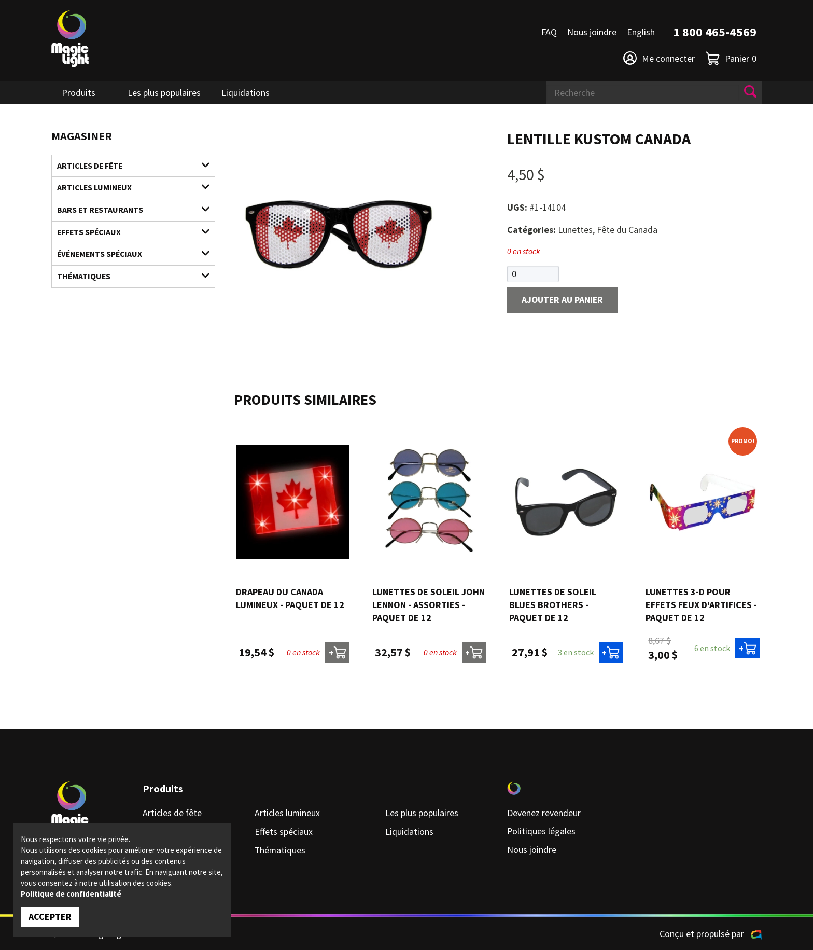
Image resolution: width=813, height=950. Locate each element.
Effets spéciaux (127, 233)
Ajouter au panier (564, 301)
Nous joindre (591, 32)
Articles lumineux (127, 188)
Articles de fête (127, 166)
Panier (730, 58)
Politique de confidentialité (71, 894)
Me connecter (659, 58)
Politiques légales (541, 831)
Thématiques (127, 278)
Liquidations (245, 93)
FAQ (549, 32)
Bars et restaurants (127, 210)
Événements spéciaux (127, 255)
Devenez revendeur (544, 813)
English (641, 32)
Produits (78, 93)
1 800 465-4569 (714, 32)
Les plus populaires (164, 93)
